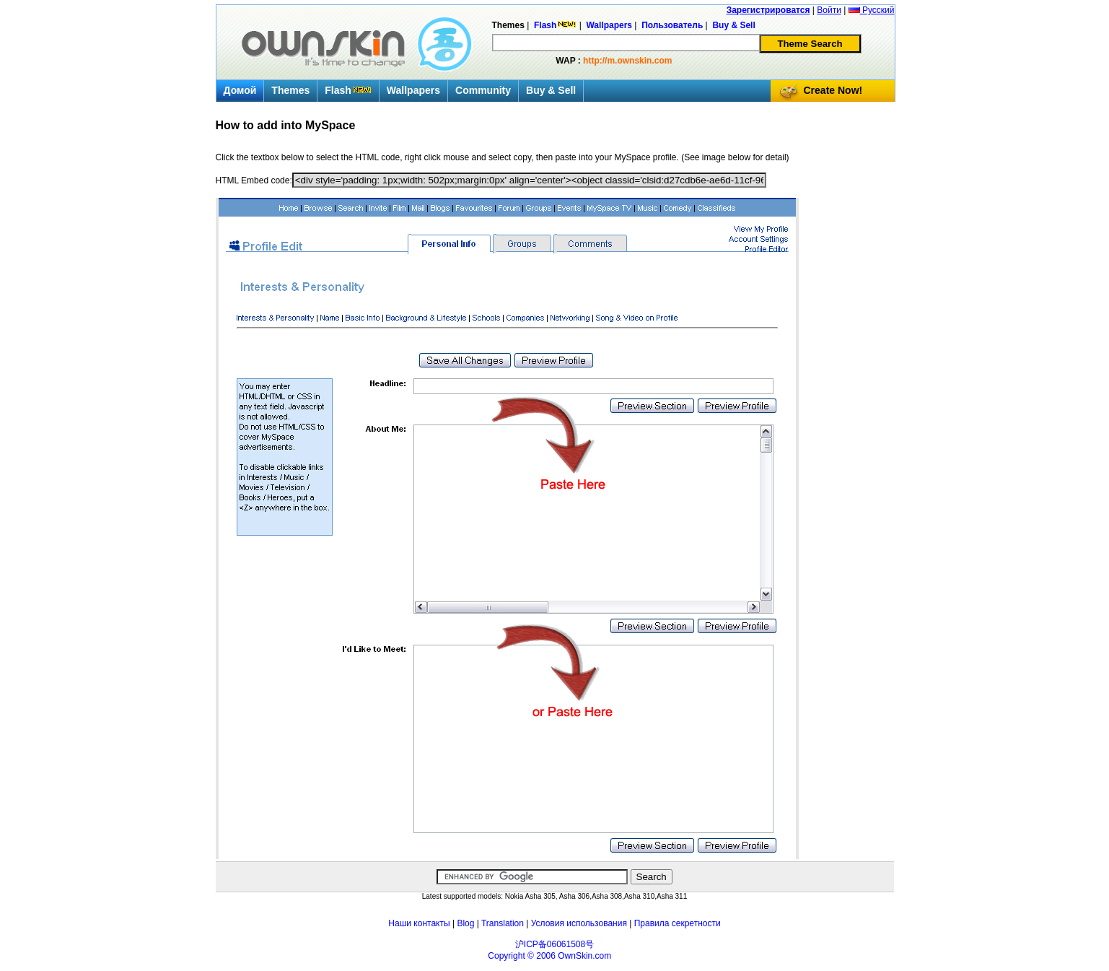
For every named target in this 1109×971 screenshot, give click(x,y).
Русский (872, 10)
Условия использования (579, 923)
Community (483, 90)
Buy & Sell (551, 90)
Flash (348, 90)
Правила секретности (677, 923)
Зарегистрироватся (768, 10)
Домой (240, 90)
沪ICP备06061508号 (554, 944)
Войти (829, 10)
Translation (502, 923)
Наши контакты (419, 923)
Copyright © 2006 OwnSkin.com (549, 956)
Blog (465, 923)
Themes (290, 90)
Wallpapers (413, 90)
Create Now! (833, 90)
